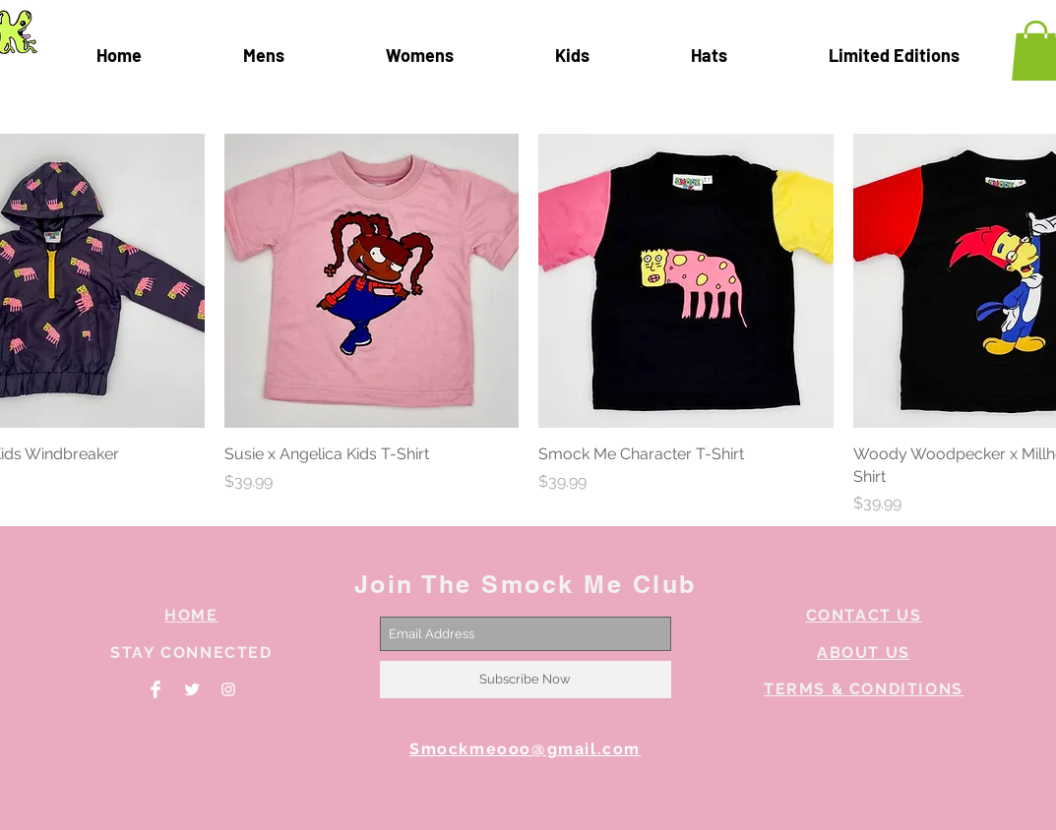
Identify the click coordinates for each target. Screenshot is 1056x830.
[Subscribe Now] (525, 679)
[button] (894, 55)
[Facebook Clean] (155, 689)
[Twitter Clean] (192, 689)
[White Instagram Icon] (228, 689)
